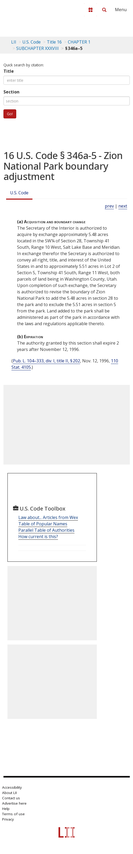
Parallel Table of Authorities (46, 530)
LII (13, 42)
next (122, 206)
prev (109, 206)
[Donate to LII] (90, 9)
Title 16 (54, 42)
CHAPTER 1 (79, 42)
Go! (10, 113)
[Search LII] (104, 9)
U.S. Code (19, 193)
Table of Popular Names (42, 524)
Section (11, 92)
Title (8, 71)
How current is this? (38, 536)
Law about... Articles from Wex (48, 517)
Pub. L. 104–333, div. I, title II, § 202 (46, 361)
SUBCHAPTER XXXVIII (37, 48)
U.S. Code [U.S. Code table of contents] (31, 42)
